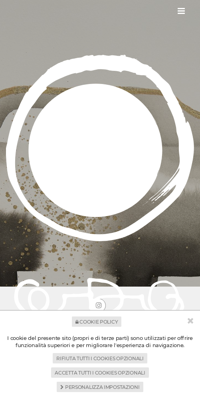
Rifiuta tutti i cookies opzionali (99, 358)
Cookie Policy (96, 322)
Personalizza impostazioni (99, 387)
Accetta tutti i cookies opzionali (100, 373)
